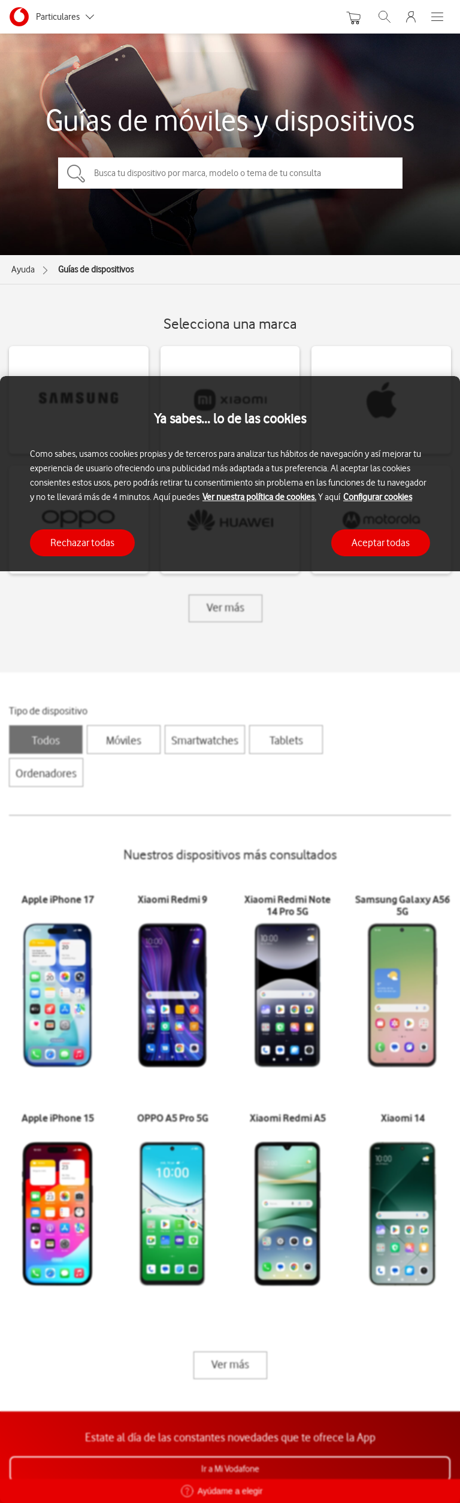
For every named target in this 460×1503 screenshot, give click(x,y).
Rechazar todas (82, 543)
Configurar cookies (377, 497)
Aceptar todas (381, 543)
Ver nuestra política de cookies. (259, 497)
